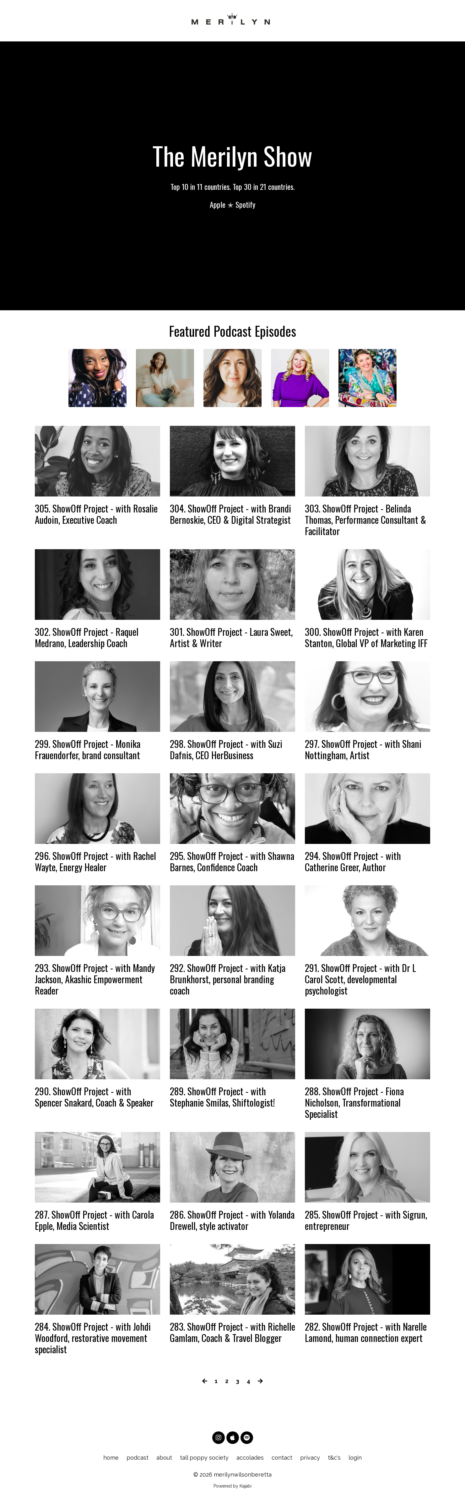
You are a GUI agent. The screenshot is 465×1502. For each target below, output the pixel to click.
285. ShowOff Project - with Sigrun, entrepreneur (366, 1220)
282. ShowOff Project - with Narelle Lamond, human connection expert (366, 1332)
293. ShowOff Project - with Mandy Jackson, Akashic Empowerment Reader (95, 979)
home (111, 1457)
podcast (138, 1457)
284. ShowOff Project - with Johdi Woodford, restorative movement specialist (93, 1338)
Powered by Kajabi (232, 1486)
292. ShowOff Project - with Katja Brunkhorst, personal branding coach (227, 979)
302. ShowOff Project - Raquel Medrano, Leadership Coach (86, 637)
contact (282, 1457)
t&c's (334, 1457)
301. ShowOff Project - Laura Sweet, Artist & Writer (231, 637)
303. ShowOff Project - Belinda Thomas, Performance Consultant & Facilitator (365, 520)
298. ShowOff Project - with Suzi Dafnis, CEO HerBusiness (226, 749)
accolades (250, 1457)
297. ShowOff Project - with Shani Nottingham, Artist (363, 749)
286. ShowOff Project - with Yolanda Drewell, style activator (232, 1220)
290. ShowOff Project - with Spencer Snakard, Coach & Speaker (94, 1097)
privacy (310, 1457)
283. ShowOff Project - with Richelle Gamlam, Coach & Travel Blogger (232, 1332)
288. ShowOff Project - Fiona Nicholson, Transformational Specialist (354, 1102)
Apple (217, 204)
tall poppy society (204, 1457)
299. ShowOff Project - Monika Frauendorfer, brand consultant (87, 749)
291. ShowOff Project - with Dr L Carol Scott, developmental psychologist (360, 979)
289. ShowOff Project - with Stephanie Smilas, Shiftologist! (222, 1097)
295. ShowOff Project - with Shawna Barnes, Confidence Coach (232, 861)
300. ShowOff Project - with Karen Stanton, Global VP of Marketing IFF (366, 637)
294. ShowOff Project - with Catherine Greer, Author (353, 861)
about (164, 1457)
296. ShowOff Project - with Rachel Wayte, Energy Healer (95, 861)
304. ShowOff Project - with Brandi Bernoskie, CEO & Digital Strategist (230, 514)
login (355, 1457)
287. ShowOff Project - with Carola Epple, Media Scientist (94, 1220)
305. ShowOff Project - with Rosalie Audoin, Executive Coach (96, 514)
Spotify (245, 204)
